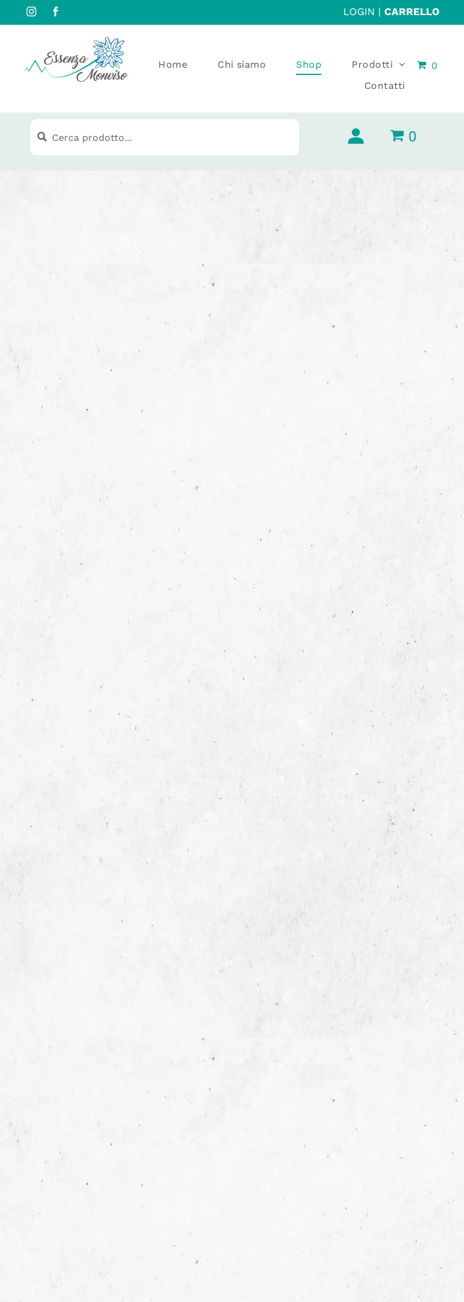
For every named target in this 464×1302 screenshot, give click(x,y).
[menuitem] (157, 64)
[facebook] (55, 13)
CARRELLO (412, 11)
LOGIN (359, 11)
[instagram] (31, 13)
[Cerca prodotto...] (164, 137)
